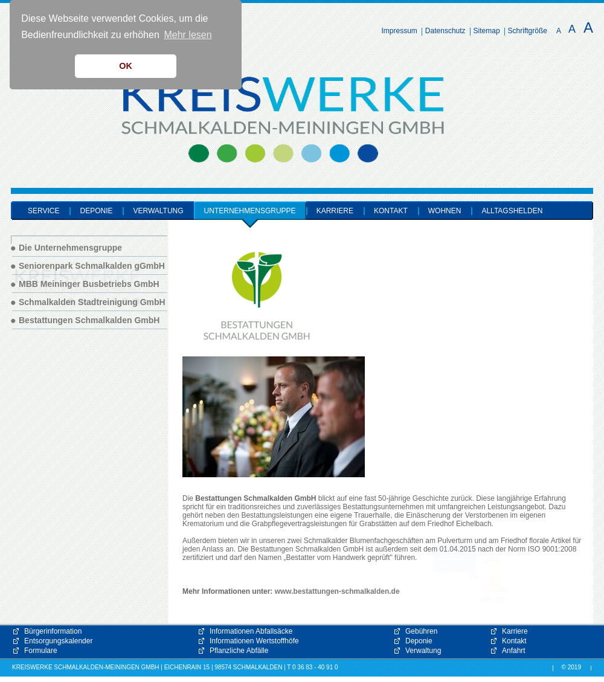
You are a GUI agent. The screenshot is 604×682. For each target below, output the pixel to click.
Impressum (399, 31)
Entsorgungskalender (58, 641)
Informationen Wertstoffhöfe (254, 641)
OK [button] (125, 66)
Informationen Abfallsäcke (251, 631)
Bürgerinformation (53, 631)
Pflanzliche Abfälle (239, 650)
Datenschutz (445, 31)
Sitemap (487, 31)
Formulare (40, 650)
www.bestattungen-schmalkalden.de (337, 591)
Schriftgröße (527, 31)
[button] (471, 574)
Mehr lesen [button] (187, 35)
